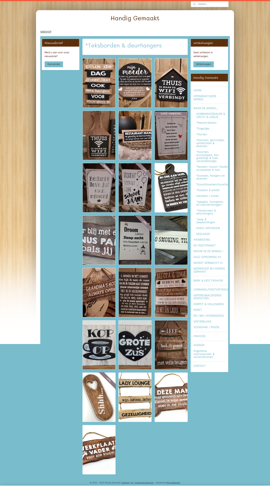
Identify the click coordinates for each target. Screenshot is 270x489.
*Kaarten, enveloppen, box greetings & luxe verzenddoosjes (207, 156)
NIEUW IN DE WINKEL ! (208, 251)
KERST (198, 309)
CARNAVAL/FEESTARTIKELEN (211, 289)
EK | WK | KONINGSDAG (209, 315)
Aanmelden (53, 64)
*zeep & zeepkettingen (205, 221)
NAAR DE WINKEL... (206, 108)
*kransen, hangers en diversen (210, 177)
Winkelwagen (203, 64)
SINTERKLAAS (202, 321)
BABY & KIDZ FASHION (208, 280)
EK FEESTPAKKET (205, 245)
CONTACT (200, 366)
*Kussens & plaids (208, 190)
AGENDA (199, 345)
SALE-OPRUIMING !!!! (207, 257)
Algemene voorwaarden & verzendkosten (204, 354)
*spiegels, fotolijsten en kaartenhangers (209, 203)
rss (132, 483)
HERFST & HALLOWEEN (209, 304)
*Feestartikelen (206, 122)
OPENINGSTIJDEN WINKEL (205, 98)
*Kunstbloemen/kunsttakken (212, 184)
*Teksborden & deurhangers (206, 212)
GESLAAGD (203, 234)
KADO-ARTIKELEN (208, 228)
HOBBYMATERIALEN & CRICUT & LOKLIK (210, 115)
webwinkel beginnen (144, 483)
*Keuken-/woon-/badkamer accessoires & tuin (212, 168)
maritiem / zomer (207, 196)
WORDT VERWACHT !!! (208, 263)
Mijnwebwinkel (173, 483)
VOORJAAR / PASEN (206, 327)
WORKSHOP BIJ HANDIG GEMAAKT (209, 270)
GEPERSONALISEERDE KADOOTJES (207, 297)
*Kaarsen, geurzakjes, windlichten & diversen (210, 143)
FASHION (199, 336)
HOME (198, 90)
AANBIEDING (202, 239)
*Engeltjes (202, 128)
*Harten (201, 134)
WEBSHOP (45, 31)
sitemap (125, 483)
